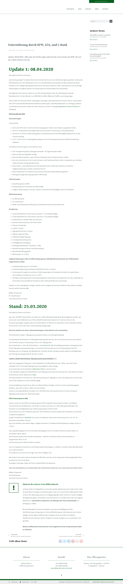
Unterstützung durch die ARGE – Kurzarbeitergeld (100, 55)
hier (51, 351)
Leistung (88, 9)
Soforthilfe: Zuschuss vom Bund (100, 35)
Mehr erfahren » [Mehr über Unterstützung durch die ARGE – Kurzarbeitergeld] (94, 60)
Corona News (20, 50)
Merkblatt (28, 417)
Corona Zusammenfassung (98, 45)
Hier (10, 457)
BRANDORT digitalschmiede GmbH (104, 582)
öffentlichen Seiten (38, 369)
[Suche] (111, 21)
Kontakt (105, 9)
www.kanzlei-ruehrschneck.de (68, 106)
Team (79, 9)
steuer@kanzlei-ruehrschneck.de (61, 568)
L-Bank (34, 375)
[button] (60, 541)
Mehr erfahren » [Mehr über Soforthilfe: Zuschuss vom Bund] (94, 39)
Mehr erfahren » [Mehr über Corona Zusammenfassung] (94, 49)
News (97, 9)
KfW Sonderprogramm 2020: (18, 398)
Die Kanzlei (70, 9)
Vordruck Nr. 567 (47, 345)
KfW (27, 288)
